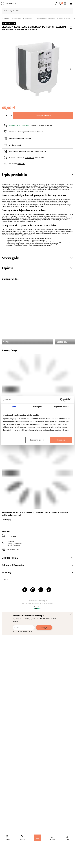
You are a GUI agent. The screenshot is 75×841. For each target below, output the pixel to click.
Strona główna (16, 18)
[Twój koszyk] (64, 3)
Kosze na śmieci (64, 18)
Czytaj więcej (6, 519)
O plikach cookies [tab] (61, 407)
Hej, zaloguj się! (56, 3)
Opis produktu (14, 174)
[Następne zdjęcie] (70, 69)
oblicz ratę (21, 164)
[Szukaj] (70, 10)
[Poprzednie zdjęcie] (5, 69)
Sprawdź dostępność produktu (20, 138)
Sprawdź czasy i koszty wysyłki (41, 125)
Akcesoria (28, 18)
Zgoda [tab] (13, 407)
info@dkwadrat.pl (13, 549)
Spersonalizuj (37, 440)
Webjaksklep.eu (42, 601)
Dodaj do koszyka (43, 116)
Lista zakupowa (61, 3)
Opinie (8, 267)
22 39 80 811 (29, 158)
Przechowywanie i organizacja (45, 18)
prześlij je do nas (40, 151)
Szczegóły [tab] (37, 407)
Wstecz (5, 18)
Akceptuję (61, 440)
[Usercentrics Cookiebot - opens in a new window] (62, 400)
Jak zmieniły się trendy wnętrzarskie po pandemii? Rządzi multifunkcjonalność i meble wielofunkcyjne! (35, 513)
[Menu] (37, 838)
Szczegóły (10, 257)
